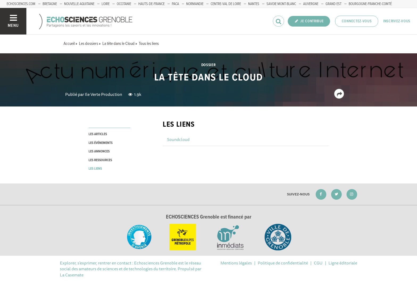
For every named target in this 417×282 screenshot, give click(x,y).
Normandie (194, 4)
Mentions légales (236, 262)
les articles (98, 134)
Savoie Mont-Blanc (281, 4)
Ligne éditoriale (342, 262)
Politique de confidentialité (283, 262)
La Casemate (72, 274)
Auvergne (310, 4)
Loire (106, 4)
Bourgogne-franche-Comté (370, 4)
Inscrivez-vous (396, 21)
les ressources (100, 160)
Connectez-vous (357, 21)
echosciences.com (21, 4)
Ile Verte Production (103, 94)
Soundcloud (178, 139)
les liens (95, 168)
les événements (100, 143)
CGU (318, 262)
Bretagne (50, 4)
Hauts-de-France (151, 4)
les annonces (99, 151)
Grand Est (333, 4)
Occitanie (124, 4)
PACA (175, 4)
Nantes (253, 4)
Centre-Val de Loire (226, 4)
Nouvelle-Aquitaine (79, 4)
